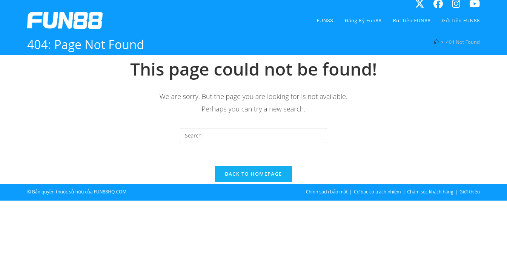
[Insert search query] (253, 135)
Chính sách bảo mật (327, 192)
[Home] (436, 42)
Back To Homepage (253, 173)
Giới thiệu (469, 192)
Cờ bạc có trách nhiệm (377, 192)
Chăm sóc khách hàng (430, 192)
